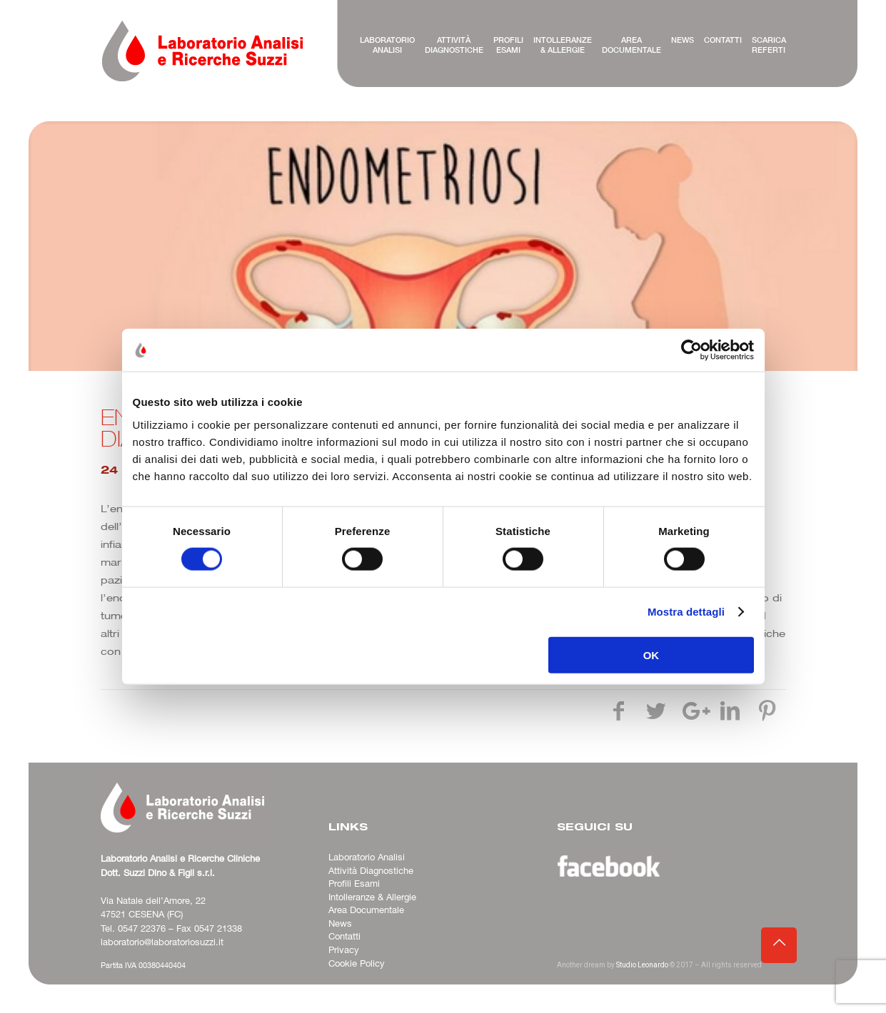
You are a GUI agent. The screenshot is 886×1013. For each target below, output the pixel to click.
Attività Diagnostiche (370, 871)
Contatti (344, 936)
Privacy (343, 950)
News (340, 924)
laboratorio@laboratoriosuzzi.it (162, 942)
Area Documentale (366, 910)
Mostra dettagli (686, 612)
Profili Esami (354, 884)
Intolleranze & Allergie (372, 897)
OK (651, 654)
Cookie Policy (356, 963)
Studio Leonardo (642, 965)
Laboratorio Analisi (366, 857)
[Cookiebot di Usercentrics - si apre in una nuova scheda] (691, 350)
